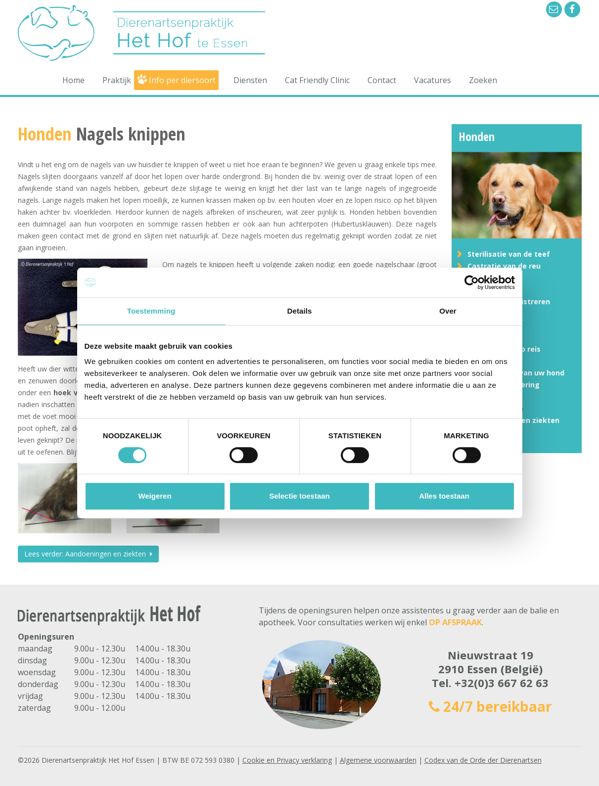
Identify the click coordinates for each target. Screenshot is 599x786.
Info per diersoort (182, 80)
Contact (382, 80)
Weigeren (154, 496)
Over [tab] (448, 311)
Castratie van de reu (504, 266)
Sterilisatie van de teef (508, 254)
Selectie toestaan (299, 496)
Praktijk (116, 80)
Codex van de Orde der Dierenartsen (483, 760)
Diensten (250, 80)
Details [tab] (299, 311)
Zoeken (483, 80)
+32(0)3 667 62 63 (502, 682)
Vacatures (432, 80)
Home (73, 80)
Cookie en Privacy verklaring (287, 760)
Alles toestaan (444, 496)
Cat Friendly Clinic (317, 80)
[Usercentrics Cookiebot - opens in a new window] (471, 282)
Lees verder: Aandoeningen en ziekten (88, 553)
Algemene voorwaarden (378, 760)
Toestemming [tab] (151, 311)
